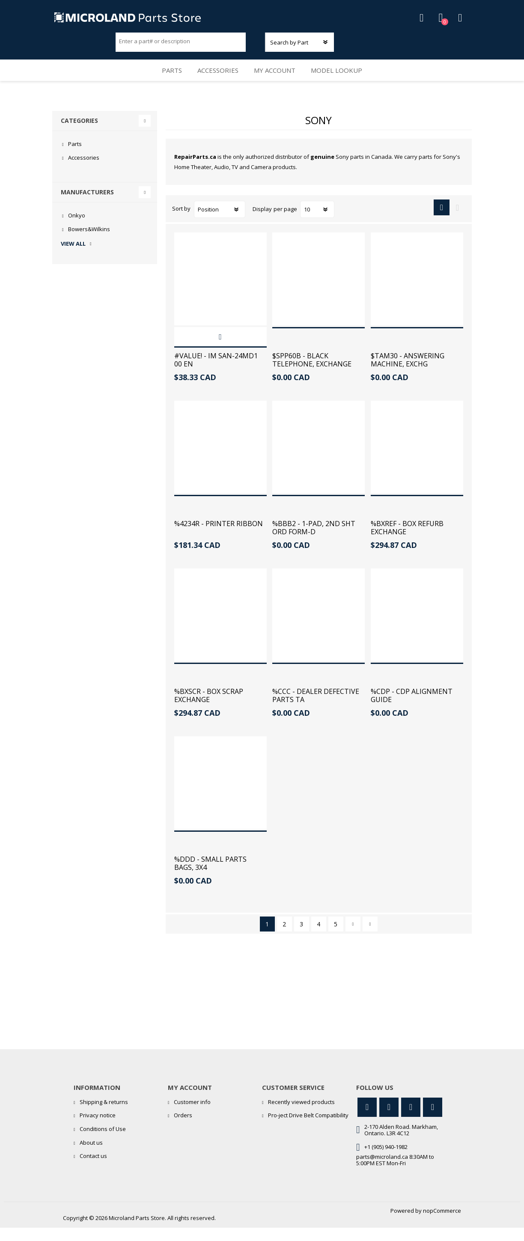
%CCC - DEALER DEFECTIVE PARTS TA (315, 709)
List (457, 221)
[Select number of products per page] (317, 222)
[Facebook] (389, 1120)
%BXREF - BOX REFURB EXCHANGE (407, 541)
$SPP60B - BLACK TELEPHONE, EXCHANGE (311, 373)
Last (370, 937)
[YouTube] (410, 1120)
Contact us (93, 1169)
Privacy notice (98, 1128)
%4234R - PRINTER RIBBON (218, 537)
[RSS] (432, 1120)
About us (91, 1155)
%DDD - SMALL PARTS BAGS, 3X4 (210, 877)
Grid (442, 221)
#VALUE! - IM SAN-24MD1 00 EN (216, 373)
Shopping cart (451, 21)
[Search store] (181, 44)
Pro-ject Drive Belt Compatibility (308, 1128)
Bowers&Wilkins (89, 242)
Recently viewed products (301, 1115)
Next (352, 937)
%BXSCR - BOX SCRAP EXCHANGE (208, 709)
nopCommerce (442, 1224)
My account (278, 79)
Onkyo (76, 228)
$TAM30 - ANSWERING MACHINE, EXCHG (407, 373)
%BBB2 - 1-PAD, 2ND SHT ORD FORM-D (313, 541)
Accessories (216, 79)
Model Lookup (343, 79)
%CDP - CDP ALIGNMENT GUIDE (412, 709)
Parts (166, 79)
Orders (183, 1128)
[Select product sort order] (219, 222)
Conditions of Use (103, 1142)
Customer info (192, 1115)
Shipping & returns (104, 1115)
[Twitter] (367, 1120)
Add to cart (220, 349)
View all (73, 256)
